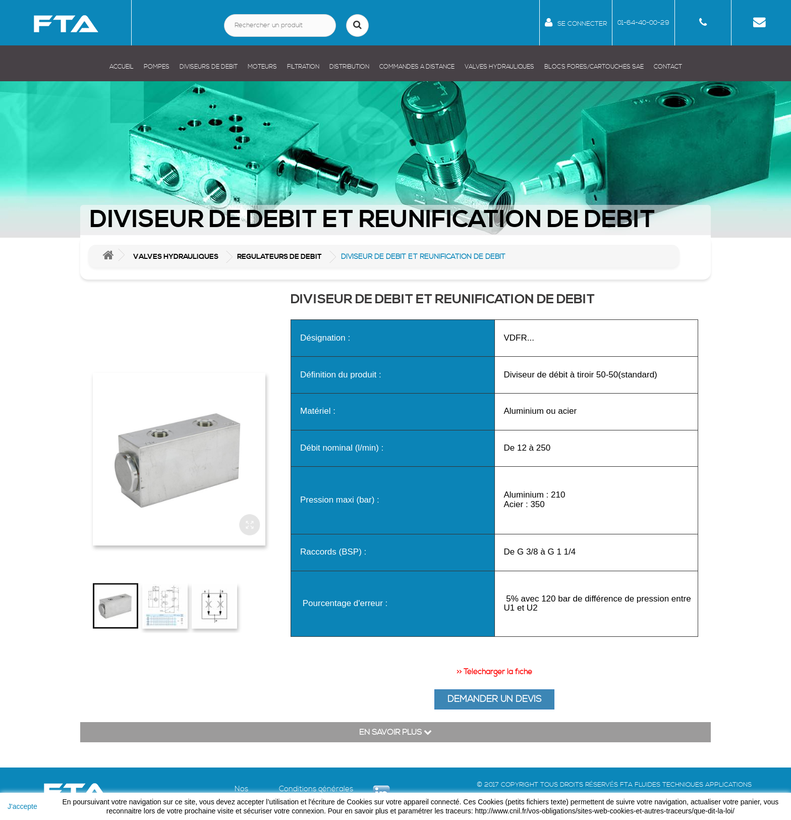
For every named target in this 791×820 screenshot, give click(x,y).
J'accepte (22, 806)
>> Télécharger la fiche (494, 672)
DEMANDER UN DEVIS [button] (494, 699)
